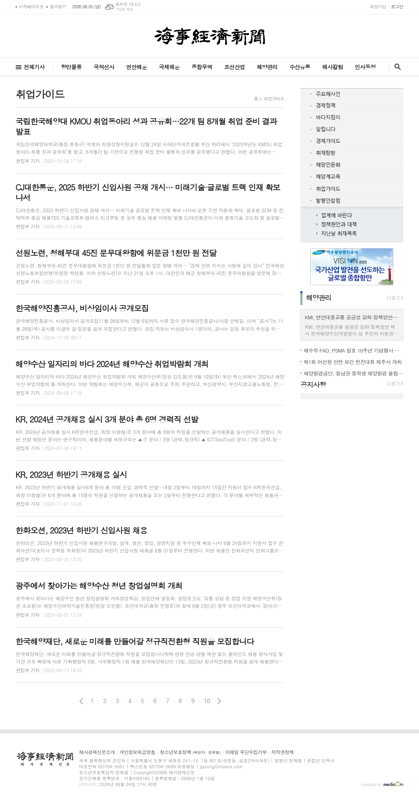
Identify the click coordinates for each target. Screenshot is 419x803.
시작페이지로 (31, 6)
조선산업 (234, 67)
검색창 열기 (395, 66)
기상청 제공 (124, 9)
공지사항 (313, 384)
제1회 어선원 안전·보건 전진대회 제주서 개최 (353, 362)
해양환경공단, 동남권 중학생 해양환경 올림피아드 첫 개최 (353, 373)
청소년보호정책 (190, 752)
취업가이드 (274, 99)
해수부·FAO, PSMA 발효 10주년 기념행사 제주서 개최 (353, 350)
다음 (219, 701)
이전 (81, 701)
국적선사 (103, 67)
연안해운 (136, 67)
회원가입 (378, 6)
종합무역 (201, 67)
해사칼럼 (332, 67)
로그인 (397, 6)
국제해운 (169, 67)
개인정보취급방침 (137, 752)
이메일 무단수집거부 (246, 752)
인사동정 (365, 67)
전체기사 (34, 67)
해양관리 (267, 67)
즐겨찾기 (58, 6)
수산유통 (299, 67)
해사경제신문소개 (97, 752)
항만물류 (71, 67)
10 (207, 701)
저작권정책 (283, 752)
